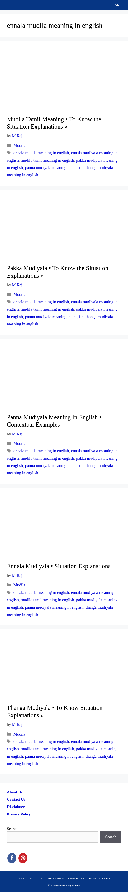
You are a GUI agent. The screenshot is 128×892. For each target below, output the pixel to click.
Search (12, 828)
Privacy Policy (19, 814)
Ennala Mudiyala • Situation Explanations (58, 566)
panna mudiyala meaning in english (54, 167)
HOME (21, 878)
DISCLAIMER (55, 878)
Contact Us (16, 799)
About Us (15, 792)
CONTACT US (76, 878)
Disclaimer (16, 807)
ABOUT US (36, 878)
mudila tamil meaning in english (47, 160)
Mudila (19, 145)
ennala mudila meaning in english (41, 152)
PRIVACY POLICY (99, 878)
